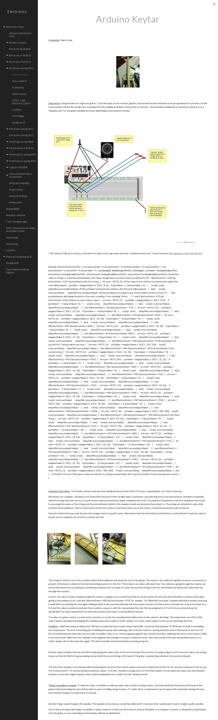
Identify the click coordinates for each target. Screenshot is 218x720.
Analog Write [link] (12, 208)
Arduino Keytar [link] (20, 74)
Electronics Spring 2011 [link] (21, 68)
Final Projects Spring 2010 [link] (22, 160)
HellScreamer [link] (19, 93)
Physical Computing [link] (19, 183)
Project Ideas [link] (16, 189)
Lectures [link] (10, 250)
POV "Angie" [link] (18, 115)
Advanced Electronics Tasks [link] (20, 34)
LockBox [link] (16, 109)
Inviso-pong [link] (12, 237)
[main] (128, 19)
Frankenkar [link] (18, 87)
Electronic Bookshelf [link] (20, 48)
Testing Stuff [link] (12, 263)
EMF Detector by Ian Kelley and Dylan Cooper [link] (20, 229)
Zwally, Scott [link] (18, 122)
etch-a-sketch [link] (19, 80)
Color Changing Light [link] (16, 221)
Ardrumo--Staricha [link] (15, 215)
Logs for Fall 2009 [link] (18, 167)
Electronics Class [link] (15, 26)
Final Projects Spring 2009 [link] (22, 154)
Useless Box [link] (15, 202)
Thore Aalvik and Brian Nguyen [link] (17, 271)
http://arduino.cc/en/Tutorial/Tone (185, 253)
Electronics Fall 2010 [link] (20, 55)
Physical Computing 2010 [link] (19, 256)
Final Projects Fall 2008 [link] (21, 141)
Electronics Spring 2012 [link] (21, 128)
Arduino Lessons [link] (17, 42)
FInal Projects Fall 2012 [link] (21, 148)
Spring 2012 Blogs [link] (18, 195)
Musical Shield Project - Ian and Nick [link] (21, 175)
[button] (214, 4)
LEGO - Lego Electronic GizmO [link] (21, 101)
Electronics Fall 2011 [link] (20, 61)
